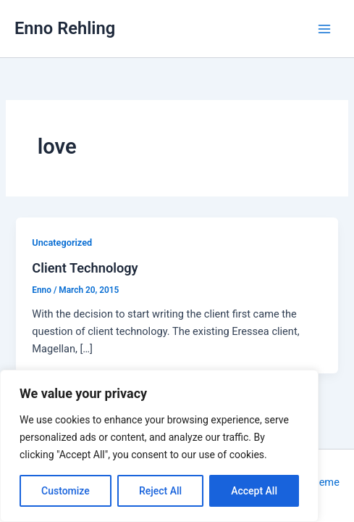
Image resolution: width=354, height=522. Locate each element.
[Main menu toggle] (324, 29)
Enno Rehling (64, 28)
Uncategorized (62, 242)
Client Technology (85, 268)
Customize (65, 491)
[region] (159, 446)
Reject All (160, 491)
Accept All (254, 491)
